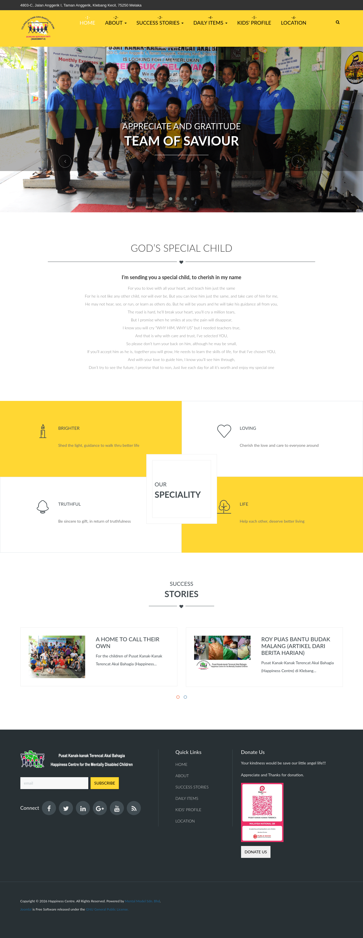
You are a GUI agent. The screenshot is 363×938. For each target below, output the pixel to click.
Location (293, 23)
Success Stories (160, 23)
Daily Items (210, 23)
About (115, 23)
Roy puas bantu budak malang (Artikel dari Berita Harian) (295, 646)
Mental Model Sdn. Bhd (142, 901)
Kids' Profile (254, 23)
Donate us (256, 851)
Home (87, 23)
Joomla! (26, 909)
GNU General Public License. (107, 909)
